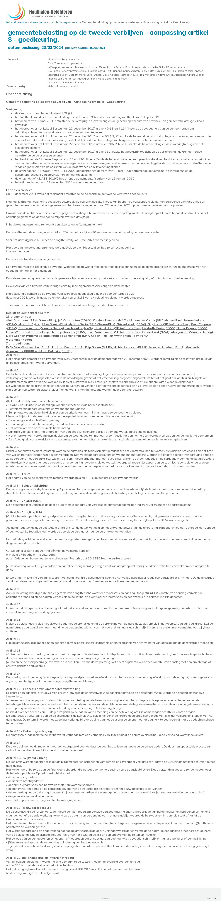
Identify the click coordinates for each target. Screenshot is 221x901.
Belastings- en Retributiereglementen (55, 22)
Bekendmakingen (17, 22)
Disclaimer (104, 898)
